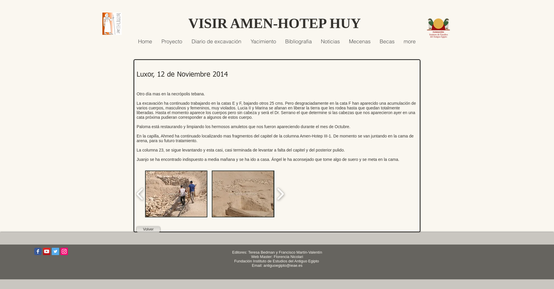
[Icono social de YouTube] (46, 251)
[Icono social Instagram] (64, 251)
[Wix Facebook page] (38, 251)
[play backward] (140, 194)
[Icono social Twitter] (55, 251)
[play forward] (280, 194)
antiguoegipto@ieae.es (283, 265)
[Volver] (148, 229)
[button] (176, 194)
